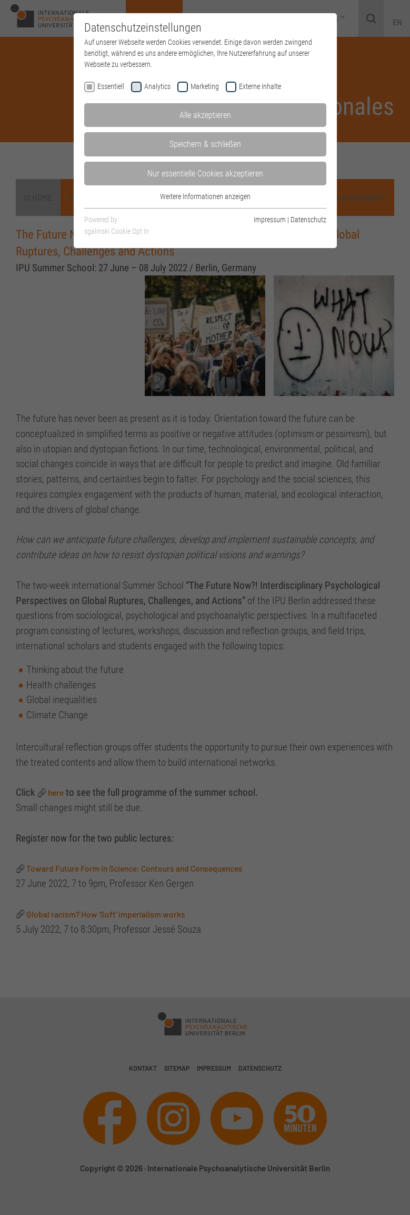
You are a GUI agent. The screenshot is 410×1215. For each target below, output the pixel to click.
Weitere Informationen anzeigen (205, 196)
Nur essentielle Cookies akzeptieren (205, 174)
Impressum (270, 219)
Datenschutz (308, 219)
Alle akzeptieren (205, 115)
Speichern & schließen (205, 144)
